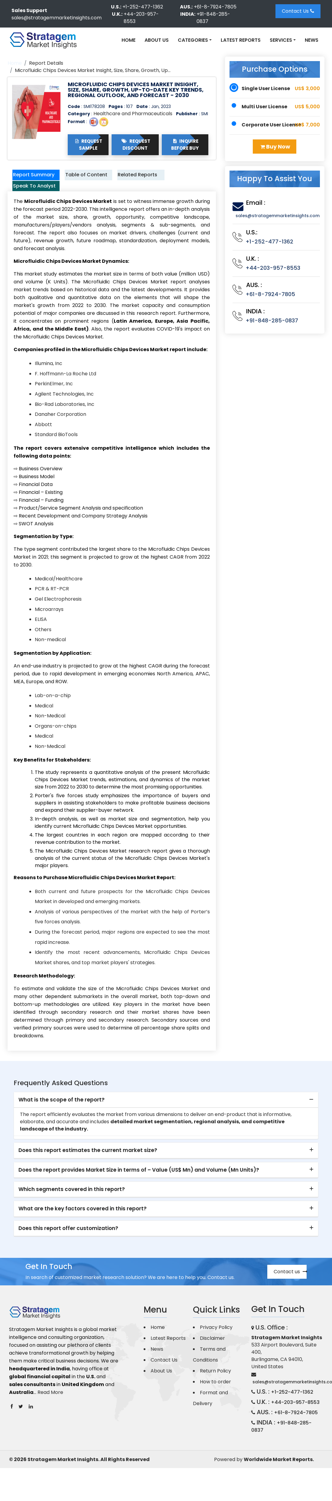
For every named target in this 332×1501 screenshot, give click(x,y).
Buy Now (275, 146)
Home (128, 40)
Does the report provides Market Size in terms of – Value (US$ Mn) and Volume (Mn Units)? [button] (138, 1187)
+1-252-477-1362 (142, 6)
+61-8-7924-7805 (215, 6)
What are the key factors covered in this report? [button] (82, 1226)
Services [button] (281, 40)
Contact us (290, 1289)
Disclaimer (212, 1356)
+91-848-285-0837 (213, 18)
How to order (215, 1399)
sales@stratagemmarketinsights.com (56, 17)
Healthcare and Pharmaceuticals (132, 113)
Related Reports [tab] (132, 179)
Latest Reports (241, 40)
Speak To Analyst (29, 199)
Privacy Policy (216, 1345)
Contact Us (298, 11)
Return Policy (215, 1388)
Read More (50, 1410)
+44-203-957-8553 (141, 18)
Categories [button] (193, 40)
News (311, 40)
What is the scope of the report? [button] (61, 1117)
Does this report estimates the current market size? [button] (87, 1168)
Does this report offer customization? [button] (68, 1246)
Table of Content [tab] (80, 179)
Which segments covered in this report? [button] (71, 1207)
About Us (157, 40)
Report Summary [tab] (30, 179)
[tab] (166, 1118)
